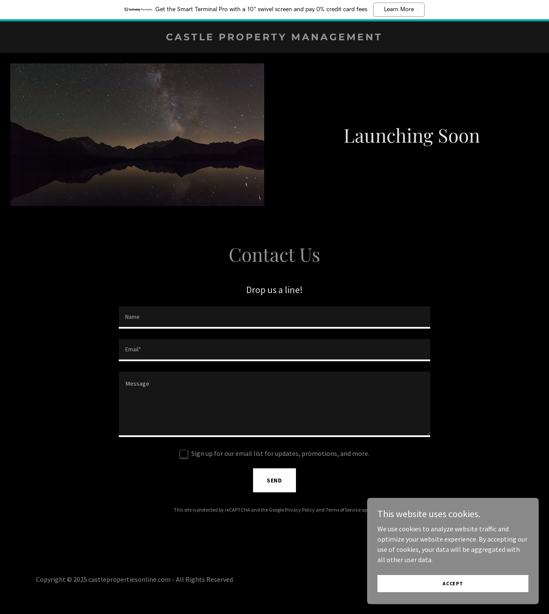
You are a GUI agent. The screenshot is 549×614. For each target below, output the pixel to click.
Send (275, 480)
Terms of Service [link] (343, 509)
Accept (453, 583)
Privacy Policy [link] (300, 509)
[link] (274, 37)
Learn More (399, 9)
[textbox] (274, 317)
